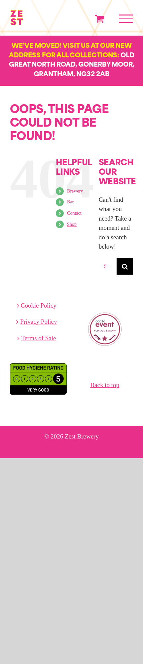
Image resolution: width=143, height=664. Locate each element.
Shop (72, 224)
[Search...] (108, 266)
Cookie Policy (38, 305)
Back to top (104, 384)
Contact (74, 213)
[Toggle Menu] (126, 19)
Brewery (75, 191)
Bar (70, 201)
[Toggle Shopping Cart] (99, 18)
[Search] (125, 266)
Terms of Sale (38, 338)
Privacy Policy (38, 321)
